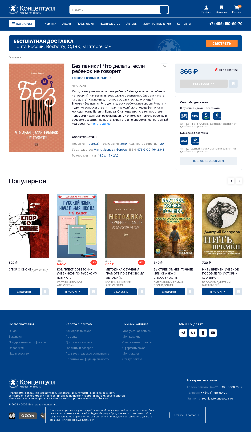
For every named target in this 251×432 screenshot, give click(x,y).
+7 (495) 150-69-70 (225, 23)
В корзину (24, 291)
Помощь (71, 336)
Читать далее (100, 123)
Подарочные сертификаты (27, 342)
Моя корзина (131, 336)
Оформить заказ (133, 348)
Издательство (110, 23)
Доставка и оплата (78, 342)
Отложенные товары (137, 342)
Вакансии (15, 336)
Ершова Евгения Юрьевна (91, 78)
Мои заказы (130, 353)
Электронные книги (157, 23)
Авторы (131, 23)
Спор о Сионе (20, 269)
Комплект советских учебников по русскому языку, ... (77, 273)
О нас (12, 331)
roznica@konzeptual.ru (217, 398)
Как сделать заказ (78, 331)
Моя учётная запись (136, 331)
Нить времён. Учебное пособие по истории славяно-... (220, 273)
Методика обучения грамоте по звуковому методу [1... (124, 273)
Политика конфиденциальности (87, 359)
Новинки (50, 23)
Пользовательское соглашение (87, 353)
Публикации (85, 23)
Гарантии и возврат (79, 348)
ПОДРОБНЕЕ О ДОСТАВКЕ (209, 160)
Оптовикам (16, 348)
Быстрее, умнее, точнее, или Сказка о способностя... (174, 273)
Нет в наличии (203, 83)
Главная (14, 57)
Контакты (184, 23)
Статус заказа (132, 359)
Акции (66, 23)
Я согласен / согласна (185, 415)
